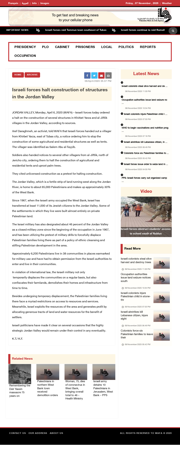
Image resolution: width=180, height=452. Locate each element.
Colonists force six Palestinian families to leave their (135, 342)
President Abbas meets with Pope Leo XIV (143, 170)
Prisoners (85, 47)
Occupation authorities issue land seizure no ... (146, 94)
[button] (124, 212)
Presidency (25, 47)
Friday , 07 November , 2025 (142, 3)
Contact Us (17, 440)
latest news (146, 74)
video (146, 191)
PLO (45, 47)
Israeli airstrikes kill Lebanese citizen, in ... (143, 126)
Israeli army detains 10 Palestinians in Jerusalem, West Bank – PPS (102, 391)
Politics (126, 47)
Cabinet (62, 47)
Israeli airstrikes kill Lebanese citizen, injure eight (136, 321)
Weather (167, 3)
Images (44, 3)
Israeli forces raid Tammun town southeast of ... (146, 181)
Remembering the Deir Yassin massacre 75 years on (18, 391)
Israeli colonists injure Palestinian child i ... (143, 105)
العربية (25, 3)
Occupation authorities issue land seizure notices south (137, 280)
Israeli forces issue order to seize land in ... (143, 148)
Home (18, 75)
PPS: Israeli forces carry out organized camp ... (145, 159)
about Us (56, 440)
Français (13, 3)
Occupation (25, 56)
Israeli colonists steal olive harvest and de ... (144, 83)
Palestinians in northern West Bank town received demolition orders (46, 391)
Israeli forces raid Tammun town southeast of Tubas (77, 30)
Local (106, 47)
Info (34, 3)
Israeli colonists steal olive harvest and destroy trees (137, 261)
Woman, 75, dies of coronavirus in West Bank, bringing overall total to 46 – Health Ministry (75, 393)
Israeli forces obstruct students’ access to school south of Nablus (146, 236)
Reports (148, 47)
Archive (32, 75)
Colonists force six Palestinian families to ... (144, 137)
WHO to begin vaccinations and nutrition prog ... (146, 115)
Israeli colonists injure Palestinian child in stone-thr (137, 301)
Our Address (37, 440)
